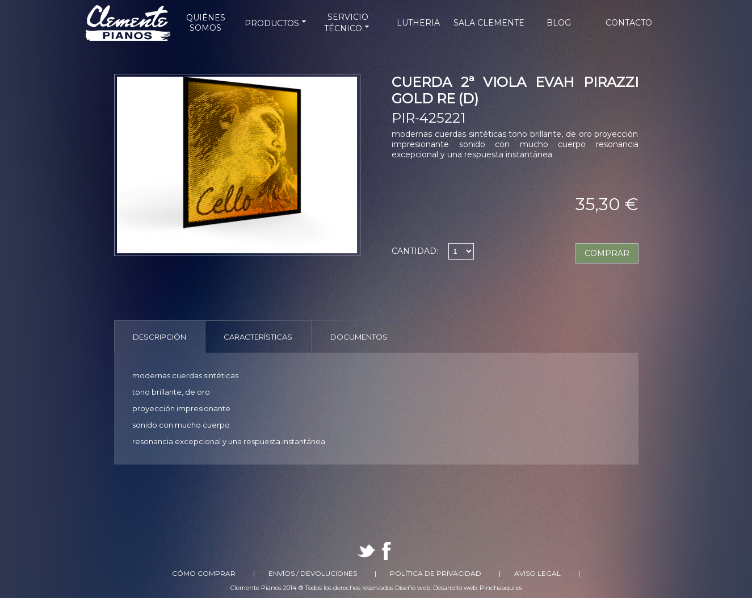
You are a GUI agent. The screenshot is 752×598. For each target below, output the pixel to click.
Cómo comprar (204, 573)
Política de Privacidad (435, 573)
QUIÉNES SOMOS (205, 22)
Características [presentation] (258, 336)
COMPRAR (607, 253)
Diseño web (412, 588)
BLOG (559, 23)
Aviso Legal (537, 573)
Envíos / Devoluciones (312, 573)
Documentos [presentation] (359, 336)
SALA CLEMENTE (488, 23)
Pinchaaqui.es (501, 588)
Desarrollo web (455, 588)
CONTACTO (629, 23)
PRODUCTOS (276, 23)
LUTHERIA (418, 23)
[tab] (159, 336)
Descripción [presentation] (159, 336)
